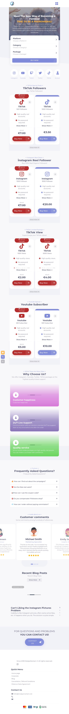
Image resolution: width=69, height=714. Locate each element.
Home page (16, 673)
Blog (13, 679)
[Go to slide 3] (36, 566)
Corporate (15, 676)
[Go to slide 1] (32, 566)
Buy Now (34, 60)
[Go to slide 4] (37, 566)
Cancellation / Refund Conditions (23, 681)
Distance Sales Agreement (21, 684)
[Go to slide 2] (34, 566)
